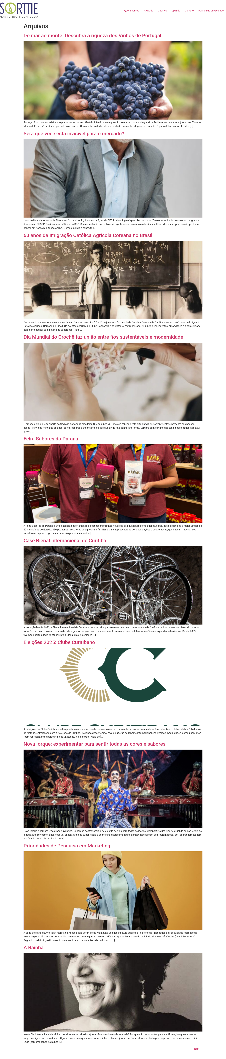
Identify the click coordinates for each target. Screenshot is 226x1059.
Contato (189, 10)
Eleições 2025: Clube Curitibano (59, 642)
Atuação (148, 10)
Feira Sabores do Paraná (51, 439)
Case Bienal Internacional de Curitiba (65, 540)
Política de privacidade (211, 10)
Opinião (176, 10)
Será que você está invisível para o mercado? (74, 133)
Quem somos (131, 10)
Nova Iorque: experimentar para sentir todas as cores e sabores (94, 744)
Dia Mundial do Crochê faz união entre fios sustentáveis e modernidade (103, 337)
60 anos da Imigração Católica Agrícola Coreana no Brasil (88, 235)
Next (198, 1048)
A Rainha (34, 947)
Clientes (162, 10)
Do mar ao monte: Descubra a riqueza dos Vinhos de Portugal (92, 35)
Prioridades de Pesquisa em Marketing (67, 846)
